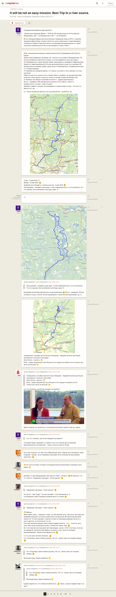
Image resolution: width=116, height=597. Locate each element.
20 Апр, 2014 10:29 (92, 374)
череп (19, 33)
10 (65, 594)
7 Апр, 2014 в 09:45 (53, 282)
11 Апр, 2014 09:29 (92, 199)
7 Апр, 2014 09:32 (92, 55)
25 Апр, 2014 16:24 (92, 454)
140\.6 (37, 434)
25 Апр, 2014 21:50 (92, 568)
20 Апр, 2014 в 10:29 (54, 434)
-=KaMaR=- (17, 490)
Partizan (18, 569)
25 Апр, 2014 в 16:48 (53, 486)
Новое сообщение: (24, 16)
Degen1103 (35, 16)
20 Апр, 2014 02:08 (92, 304)
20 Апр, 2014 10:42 (92, 437)
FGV (19, 375)
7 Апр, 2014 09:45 (92, 182)
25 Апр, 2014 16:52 (92, 488)
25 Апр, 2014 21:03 (92, 550)
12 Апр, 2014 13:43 (92, 210)
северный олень (40, 565)
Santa (19, 455)
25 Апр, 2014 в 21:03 (59, 565)
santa (37, 486)
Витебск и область (16, 9)
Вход (111, 3)
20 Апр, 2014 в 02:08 (54, 372)
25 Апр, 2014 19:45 (92, 506)
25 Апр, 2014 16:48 (92, 477)
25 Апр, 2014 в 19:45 (54, 547)
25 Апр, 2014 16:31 (92, 467)
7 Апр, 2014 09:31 (92, 32)
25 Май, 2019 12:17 (46, 16)
